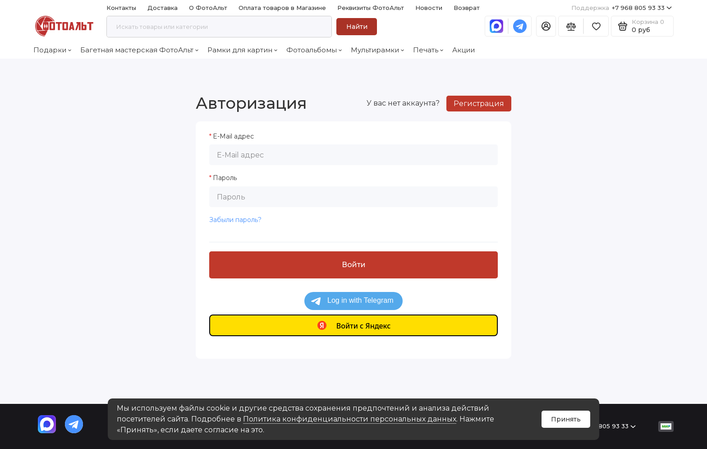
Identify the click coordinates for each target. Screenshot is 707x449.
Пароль (225, 178)
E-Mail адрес (233, 136)
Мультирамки (377, 50)
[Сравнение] (571, 26)
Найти (356, 27)
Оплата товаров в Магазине (282, 7)
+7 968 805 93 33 (621, 8)
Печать (428, 50)
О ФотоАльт (208, 7)
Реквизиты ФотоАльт (370, 7)
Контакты (121, 7)
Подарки (52, 50)
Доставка (162, 7)
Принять (566, 419)
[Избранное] (596, 26)
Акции (463, 50)
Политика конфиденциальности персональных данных (349, 419)
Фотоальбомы (314, 50)
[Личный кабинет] (546, 26)
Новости (428, 7)
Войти (354, 264)
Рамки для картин (242, 50)
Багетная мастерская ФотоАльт (139, 50)
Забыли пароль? (235, 220)
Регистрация (479, 103)
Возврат (467, 7)
